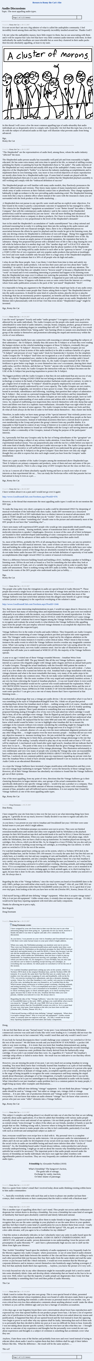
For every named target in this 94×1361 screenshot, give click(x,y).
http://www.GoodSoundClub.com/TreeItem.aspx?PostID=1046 (30, 604)
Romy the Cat (14, 25)
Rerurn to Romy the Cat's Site (47, 2)
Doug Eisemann (15, 805)
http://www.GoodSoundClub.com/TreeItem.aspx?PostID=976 (29, 497)
